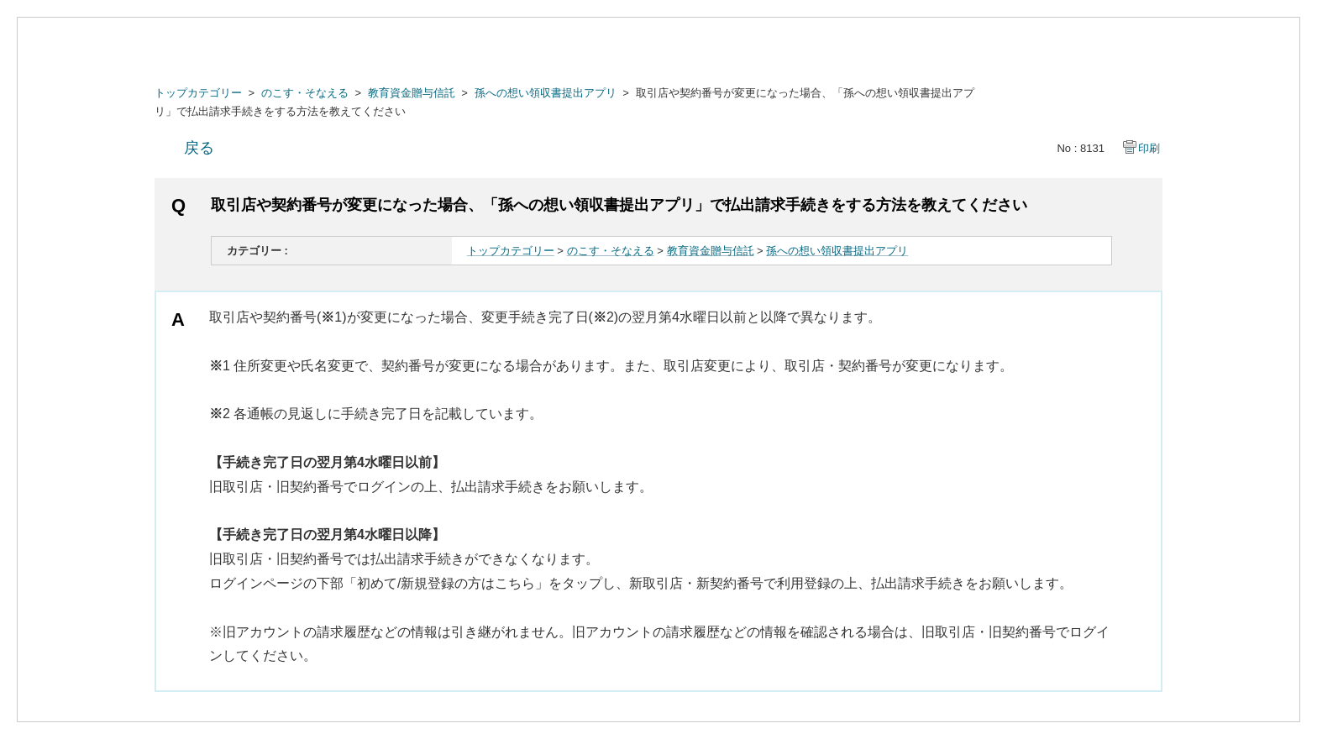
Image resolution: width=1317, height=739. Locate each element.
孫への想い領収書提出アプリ (546, 92)
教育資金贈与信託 (411, 92)
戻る (199, 147)
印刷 (1149, 148)
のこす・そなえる (305, 92)
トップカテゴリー (198, 92)
